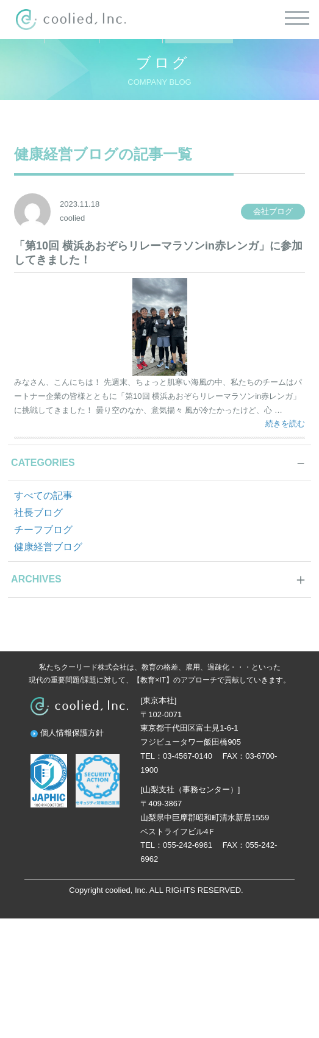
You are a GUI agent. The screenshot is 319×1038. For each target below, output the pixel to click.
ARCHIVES (36, 579)
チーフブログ (43, 529)
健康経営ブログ (48, 547)
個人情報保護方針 (72, 732)
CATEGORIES (43, 462)
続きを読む (285, 422)
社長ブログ (38, 512)
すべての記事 (43, 495)
